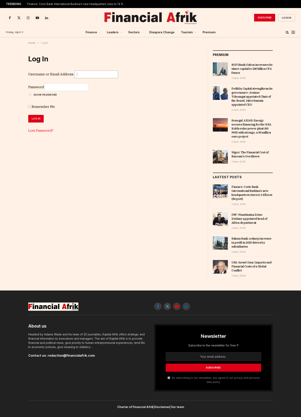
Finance (91, 32)
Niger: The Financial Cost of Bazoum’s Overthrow (250, 154)
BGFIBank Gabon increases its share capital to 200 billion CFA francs (251, 69)
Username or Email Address (51, 74)
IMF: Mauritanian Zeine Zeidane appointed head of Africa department (249, 219)
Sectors (133, 32)
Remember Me (41, 106)
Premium (209, 32)
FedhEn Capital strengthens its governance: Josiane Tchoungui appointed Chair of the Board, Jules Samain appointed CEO (252, 96)
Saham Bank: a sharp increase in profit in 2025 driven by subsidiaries (251, 242)
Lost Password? (41, 130)
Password (36, 87)
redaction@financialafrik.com (71, 355)
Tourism (187, 32)
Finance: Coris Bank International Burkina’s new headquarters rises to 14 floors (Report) (77, 4)
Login (286, 17)
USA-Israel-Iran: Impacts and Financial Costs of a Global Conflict (251, 266)
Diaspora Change (162, 32)
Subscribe (265, 17)
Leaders (112, 32)
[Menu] (293, 32)
